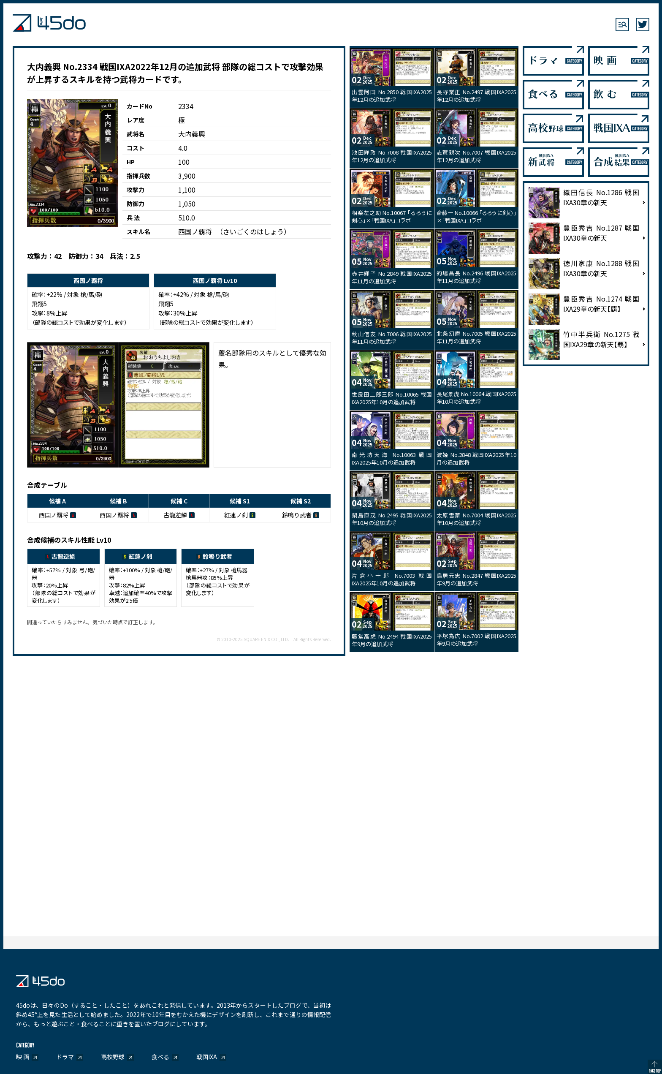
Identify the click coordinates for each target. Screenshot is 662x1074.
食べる (160, 1056)
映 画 (22, 1056)
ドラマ (65, 1056)
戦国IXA (206, 1056)
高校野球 (113, 1056)
